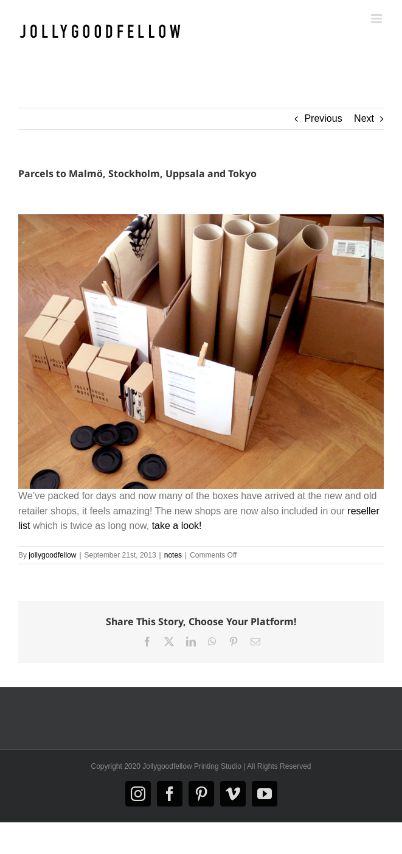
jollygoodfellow (52, 555)
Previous (323, 118)
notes (173, 555)
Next (364, 118)
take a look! (177, 525)
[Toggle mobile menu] (377, 18)
